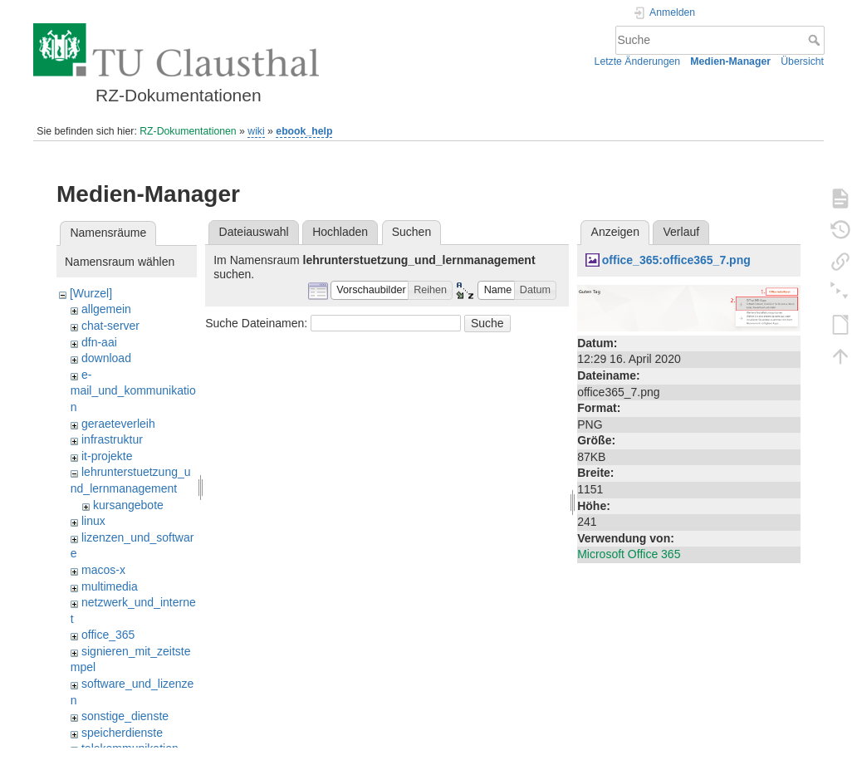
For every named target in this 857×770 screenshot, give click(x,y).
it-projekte (106, 456)
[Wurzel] (91, 293)
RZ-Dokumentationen (188, 131)
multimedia (109, 586)
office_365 (108, 634)
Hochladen (340, 231)
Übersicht (802, 61)
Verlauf (682, 231)
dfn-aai (99, 342)
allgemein (106, 309)
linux (93, 520)
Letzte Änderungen (638, 61)
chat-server (110, 325)
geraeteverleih (118, 423)
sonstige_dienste (125, 716)
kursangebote (128, 505)
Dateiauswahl (254, 231)
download (106, 358)
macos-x (103, 569)
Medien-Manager (730, 61)
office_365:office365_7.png (676, 260)
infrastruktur (112, 439)
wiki (255, 131)
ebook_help (304, 131)
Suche (816, 40)
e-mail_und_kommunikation (133, 391)
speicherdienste (122, 732)
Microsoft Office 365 (628, 554)
